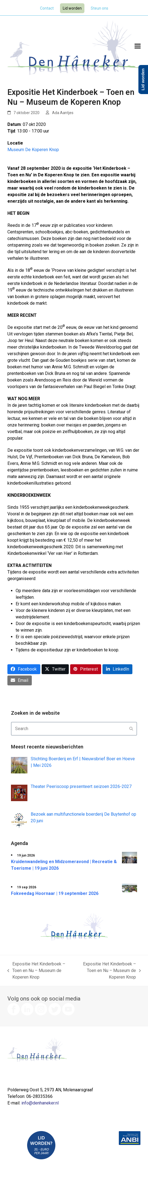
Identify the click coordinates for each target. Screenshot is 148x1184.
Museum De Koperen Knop (33, 149)
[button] (138, 46)
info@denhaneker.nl (40, 1103)
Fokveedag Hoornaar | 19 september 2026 (54, 893)
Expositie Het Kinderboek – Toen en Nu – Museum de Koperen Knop (36, 970)
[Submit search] (131, 728)
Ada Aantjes (62, 113)
